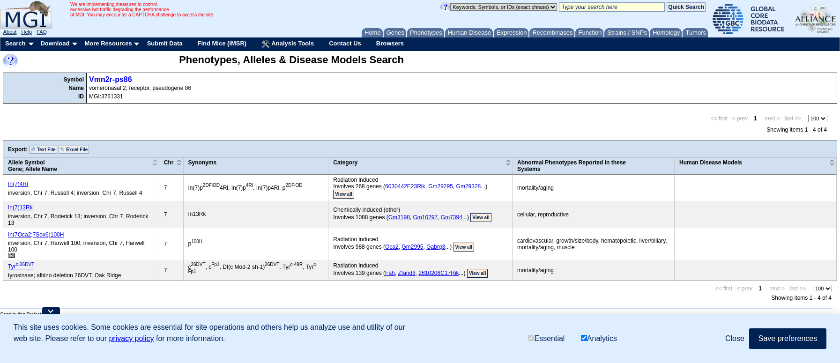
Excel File (74, 149)
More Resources (108, 43)
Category (345, 162)
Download (54, 43)
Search (15, 43)
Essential (546, 338)
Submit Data (165, 43)
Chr (169, 162)
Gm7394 (451, 217)
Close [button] (734, 338)
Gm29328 (468, 186)
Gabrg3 (435, 247)
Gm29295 (440, 186)
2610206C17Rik (439, 273)
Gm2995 (412, 247)
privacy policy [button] (131, 338)
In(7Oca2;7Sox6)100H (36, 234)
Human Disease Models (710, 162)
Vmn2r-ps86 (110, 79)
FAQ (42, 32)
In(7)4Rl (18, 184)
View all (343, 194)
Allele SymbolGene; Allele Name (32, 165)
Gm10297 (425, 217)
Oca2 (392, 247)
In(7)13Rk (20, 207)
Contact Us (345, 43)
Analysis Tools (287, 44)
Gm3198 (399, 217)
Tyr (21, 266)
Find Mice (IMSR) (221, 43)
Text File (43, 149)
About (10, 32)
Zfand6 (406, 273)
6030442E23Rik (405, 186)
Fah (390, 273)
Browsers (390, 43)
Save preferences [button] (787, 338)
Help (26, 32)
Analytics (599, 338)
